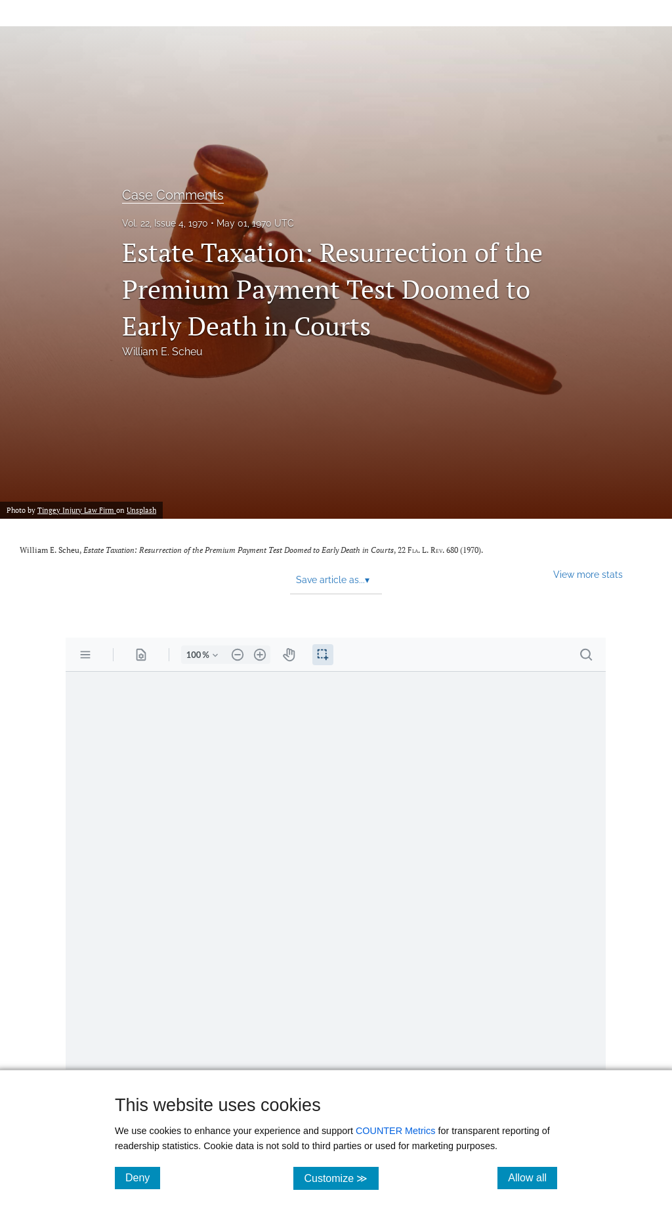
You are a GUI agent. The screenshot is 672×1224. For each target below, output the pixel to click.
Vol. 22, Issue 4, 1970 (165, 223)
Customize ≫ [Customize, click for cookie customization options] (341, 1177)
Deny (142, 1177)
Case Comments (173, 195)
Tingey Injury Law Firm (76, 510)
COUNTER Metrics (396, 1131)
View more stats (588, 574)
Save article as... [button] (332, 580)
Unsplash (141, 510)
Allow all (532, 1177)
